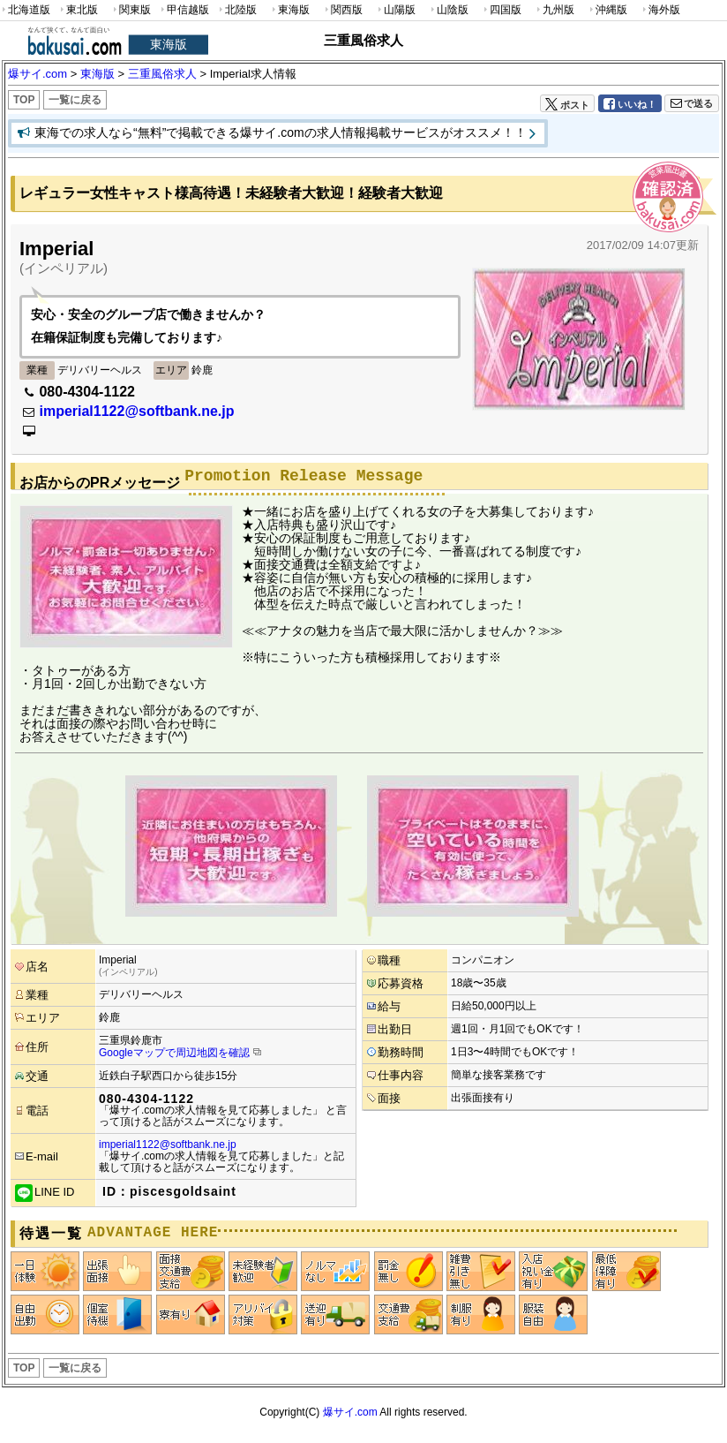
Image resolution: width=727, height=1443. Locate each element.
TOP (23, 100)
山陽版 (395, 10)
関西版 (342, 10)
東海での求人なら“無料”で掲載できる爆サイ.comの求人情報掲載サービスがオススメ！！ (280, 132)
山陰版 (448, 10)
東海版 (289, 10)
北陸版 (236, 10)
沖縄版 (607, 10)
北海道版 (25, 10)
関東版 (130, 10)
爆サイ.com (350, 1412)
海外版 (660, 10)
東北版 (77, 10)
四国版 (501, 10)
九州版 (554, 10)
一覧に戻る (75, 100)
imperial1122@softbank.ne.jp (136, 411)
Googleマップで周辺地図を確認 (174, 1052)
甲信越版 (184, 10)
